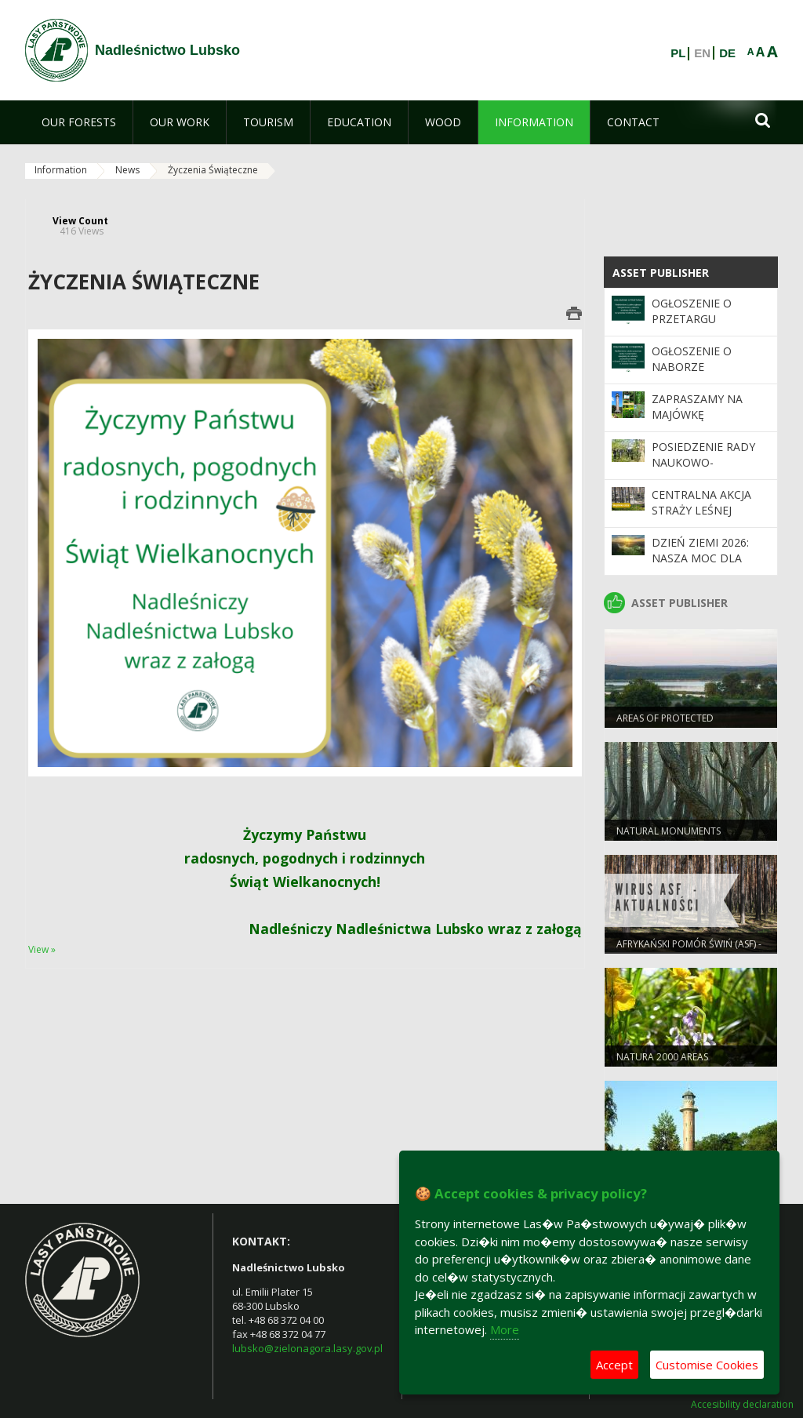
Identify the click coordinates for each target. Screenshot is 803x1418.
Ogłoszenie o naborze (692, 359)
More (504, 1329)
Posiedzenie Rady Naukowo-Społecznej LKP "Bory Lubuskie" (703, 470)
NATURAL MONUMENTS (668, 831)
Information (61, 169)
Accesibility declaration (742, 1404)
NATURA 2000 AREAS (662, 1057)
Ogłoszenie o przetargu (692, 311)
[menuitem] (79, 122)
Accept (614, 1365)
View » (42, 949)
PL (677, 53)
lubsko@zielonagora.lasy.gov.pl (307, 1348)
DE (727, 53)
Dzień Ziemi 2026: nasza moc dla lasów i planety (700, 558)
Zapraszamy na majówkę (697, 406)
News (127, 169)
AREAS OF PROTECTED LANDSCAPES (665, 724)
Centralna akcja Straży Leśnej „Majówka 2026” (701, 510)
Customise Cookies (707, 1365)
